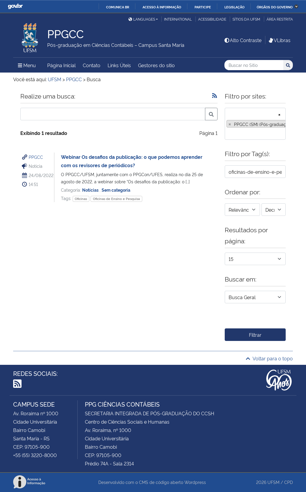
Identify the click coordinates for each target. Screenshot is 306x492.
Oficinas (81, 198)
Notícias (91, 190)
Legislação (234, 6)
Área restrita (280, 18)
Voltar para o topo (269, 358)
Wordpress (195, 482)
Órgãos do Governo (275, 6)
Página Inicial (61, 65)
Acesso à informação (162, 6)
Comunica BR (117, 6)
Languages (141, 18)
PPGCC (36, 157)
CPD (288, 482)
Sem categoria (116, 190)
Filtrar (255, 334)
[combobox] (255, 124)
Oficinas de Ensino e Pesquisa (116, 198)
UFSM (273, 482)
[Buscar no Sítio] (254, 65)
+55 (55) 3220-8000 (35, 455)
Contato (91, 65)
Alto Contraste (242, 40)
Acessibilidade (212, 18)
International (178, 18)
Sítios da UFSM (246, 18)
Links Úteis (119, 65)
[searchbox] (228, 133)
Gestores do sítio (156, 65)
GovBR (15, 6)
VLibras (279, 40)
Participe (203, 6)
